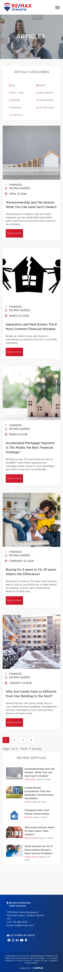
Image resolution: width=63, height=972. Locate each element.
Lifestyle (16, 115)
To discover (45, 108)
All (12, 85)
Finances (15, 108)
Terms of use (40, 961)
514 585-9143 (19, 922)
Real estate (44, 93)
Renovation (44, 100)
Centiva (37, 968)
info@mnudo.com (24, 925)
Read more (14, 233)
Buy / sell (16, 93)
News (41, 85)
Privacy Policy (24, 961)
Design (14, 100)
